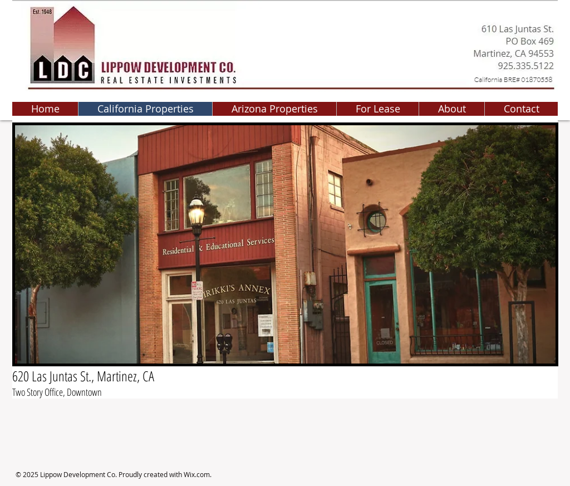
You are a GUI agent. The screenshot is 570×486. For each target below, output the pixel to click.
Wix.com (197, 474)
